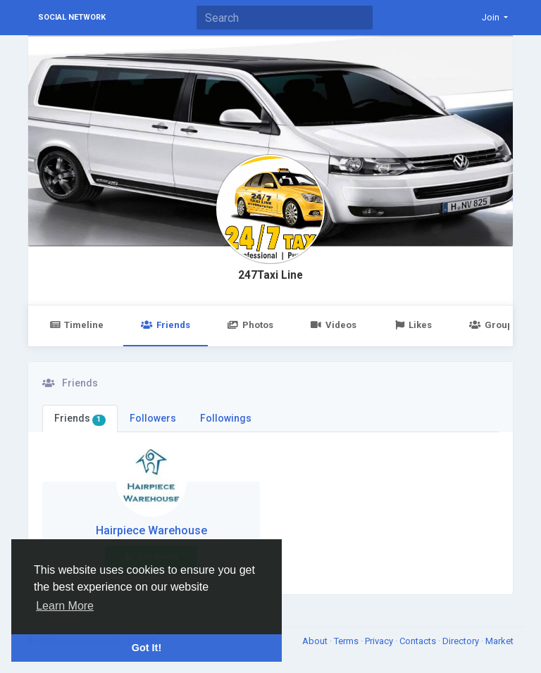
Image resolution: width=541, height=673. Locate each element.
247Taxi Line (270, 275)
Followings (225, 418)
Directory (461, 641)
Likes (413, 325)
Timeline (76, 325)
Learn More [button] (65, 606)
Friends (165, 325)
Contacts (418, 641)
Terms (347, 641)
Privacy (380, 641)
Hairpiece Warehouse (151, 530)
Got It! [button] (146, 647)
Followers (153, 418)
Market (499, 641)
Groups (493, 325)
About (316, 641)
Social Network (72, 17)
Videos (333, 325)
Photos (250, 325)
